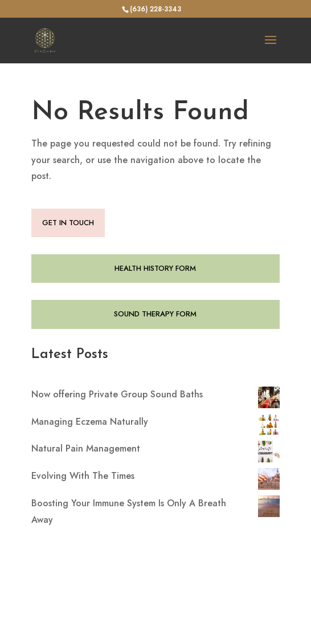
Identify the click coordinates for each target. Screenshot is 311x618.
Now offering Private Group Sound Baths (117, 394)
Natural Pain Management (85, 448)
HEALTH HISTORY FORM (155, 268)
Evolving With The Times (82, 475)
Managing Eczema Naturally (89, 421)
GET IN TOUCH (68, 222)
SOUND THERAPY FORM (155, 313)
